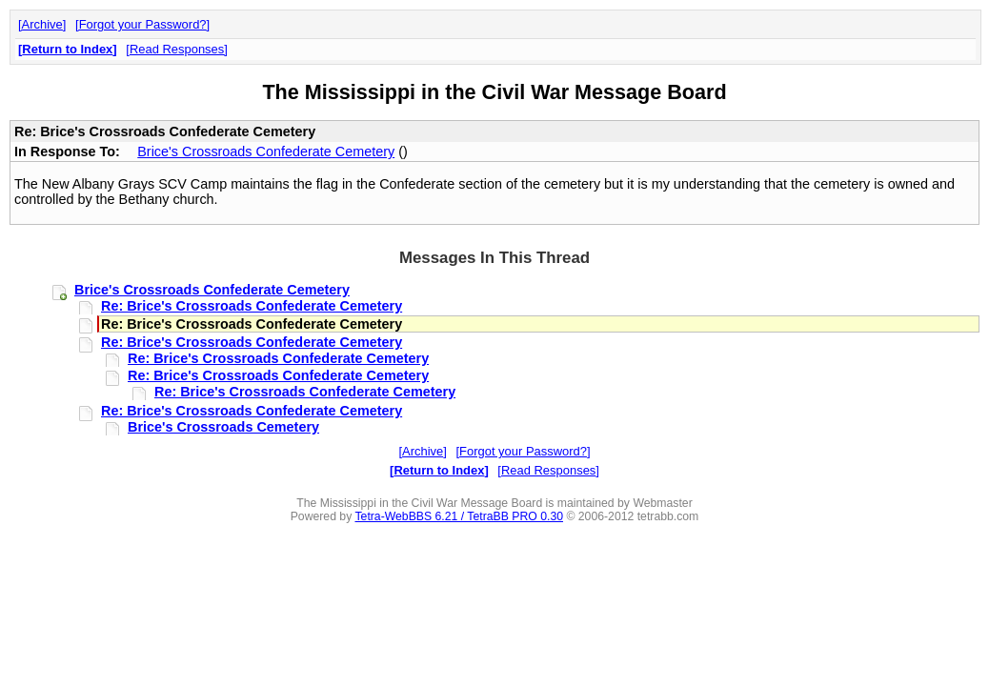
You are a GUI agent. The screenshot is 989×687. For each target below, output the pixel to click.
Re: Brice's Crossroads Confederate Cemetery (251, 305)
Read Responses (177, 49)
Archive (42, 24)
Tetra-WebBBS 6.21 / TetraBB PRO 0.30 (458, 516)
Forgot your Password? (143, 24)
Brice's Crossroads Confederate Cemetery (265, 151)
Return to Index (67, 49)
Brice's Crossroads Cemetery (223, 426)
